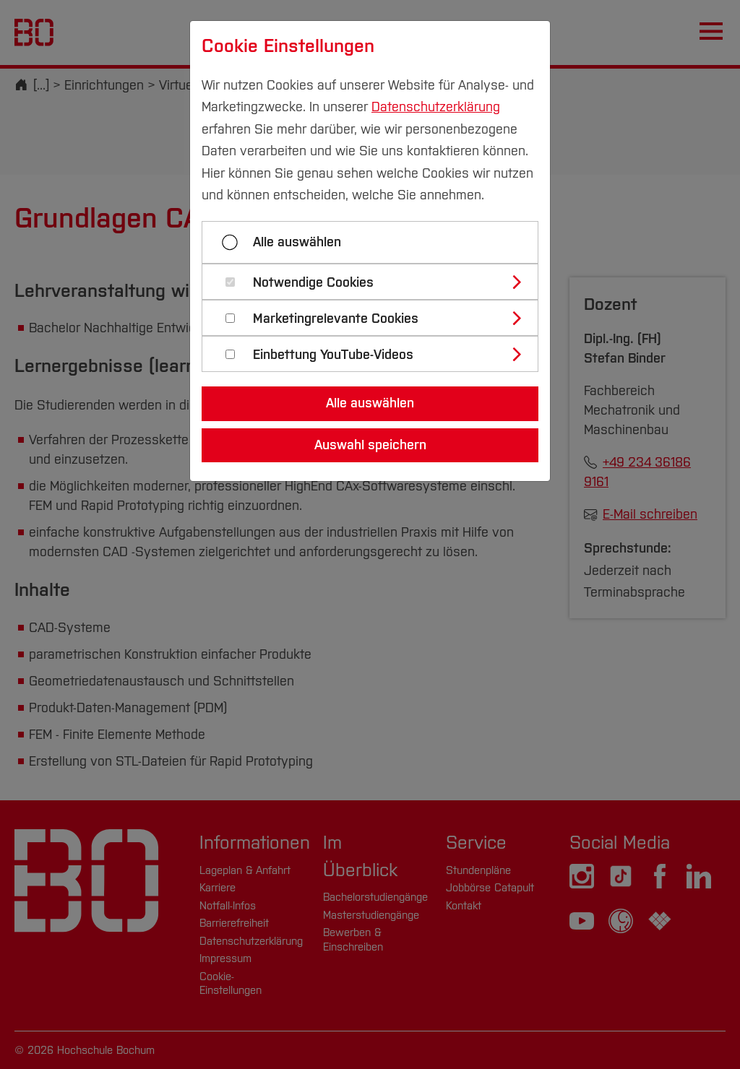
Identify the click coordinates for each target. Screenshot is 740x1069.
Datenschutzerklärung (435, 107)
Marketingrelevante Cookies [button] (335, 318)
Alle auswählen (297, 242)
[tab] (376, 281)
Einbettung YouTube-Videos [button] (333, 355)
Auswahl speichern (370, 445)
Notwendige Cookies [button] (313, 282)
